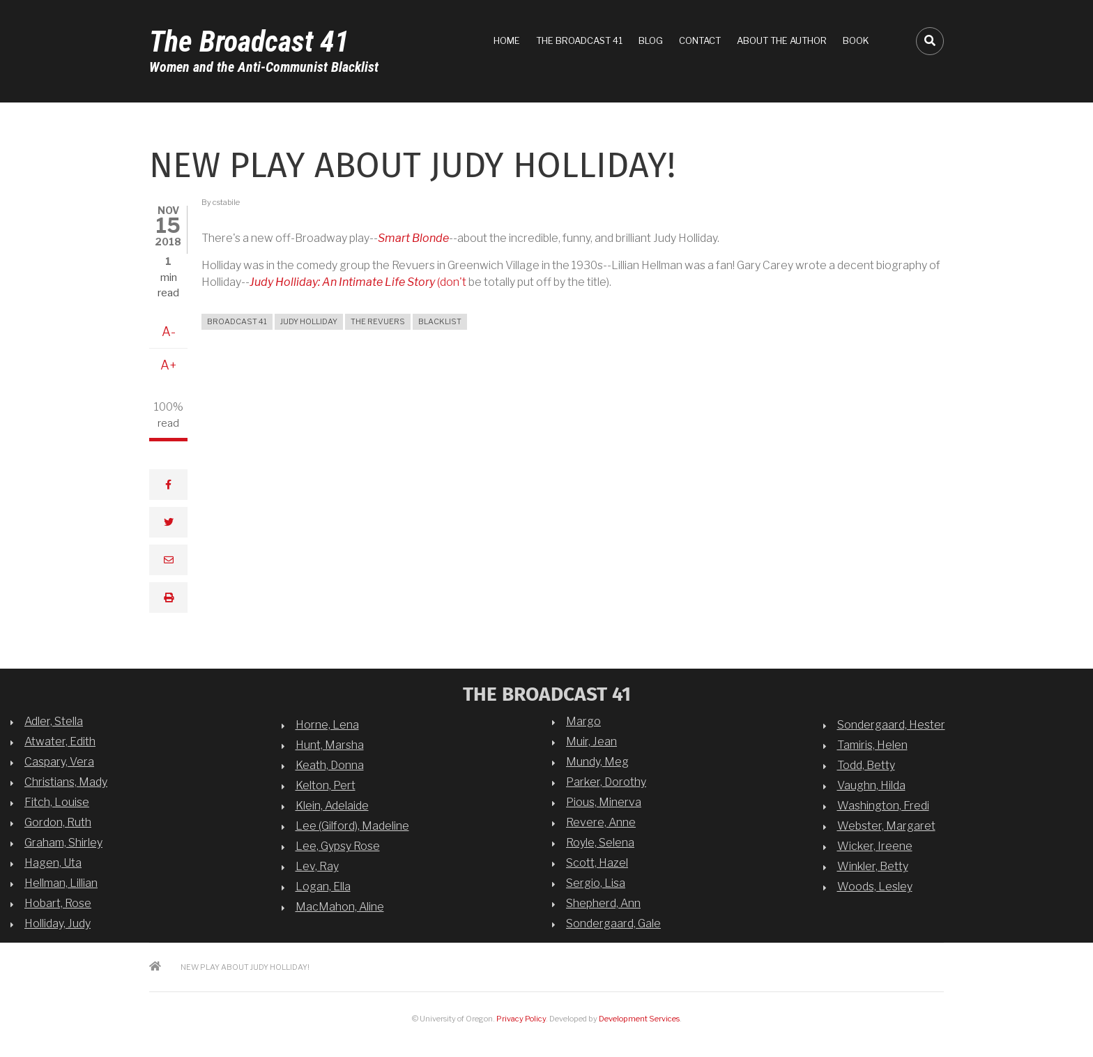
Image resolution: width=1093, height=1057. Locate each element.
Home (507, 40)
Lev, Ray (317, 866)
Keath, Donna (330, 765)
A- (169, 331)
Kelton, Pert (326, 785)
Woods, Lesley (874, 886)
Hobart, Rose (57, 903)
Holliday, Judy (57, 923)
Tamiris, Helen (872, 745)
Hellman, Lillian (61, 883)
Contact (700, 40)
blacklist (439, 321)
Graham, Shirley (63, 842)
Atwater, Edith (59, 741)
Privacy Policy (521, 1019)
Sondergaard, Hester (891, 724)
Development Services (639, 1019)
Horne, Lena (327, 724)
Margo (583, 721)
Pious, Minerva (603, 802)
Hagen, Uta (53, 862)
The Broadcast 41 (249, 41)
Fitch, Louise (56, 802)
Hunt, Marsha (330, 745)
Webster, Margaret (886, 825)
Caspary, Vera (59, 761)
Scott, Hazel (597, 862)
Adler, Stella (53, 721)
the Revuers (378, 321)
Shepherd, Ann (603, 903)
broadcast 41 (237, 321)
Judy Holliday (308, 321)
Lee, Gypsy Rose (338, 846)
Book (856, 40)
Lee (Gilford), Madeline (352, 825)
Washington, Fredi (883, 805)
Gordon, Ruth (57, 822)
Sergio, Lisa (595, 883)
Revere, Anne (601, 822)
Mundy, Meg (597, 761)
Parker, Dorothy (606, 782)
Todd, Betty (866, 765)
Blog (651, 40)
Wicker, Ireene (874, 846)
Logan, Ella (323, 886)
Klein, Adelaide (332, 805)
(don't (359, 282)
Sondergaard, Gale (613, 923)
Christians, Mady (65, 782)
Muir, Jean (591, 741)
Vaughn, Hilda (871, 785)
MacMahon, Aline (340, 906)
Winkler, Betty (872, 866)
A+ (168, 365)
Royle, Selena (600, 842)
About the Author (782, 40)
